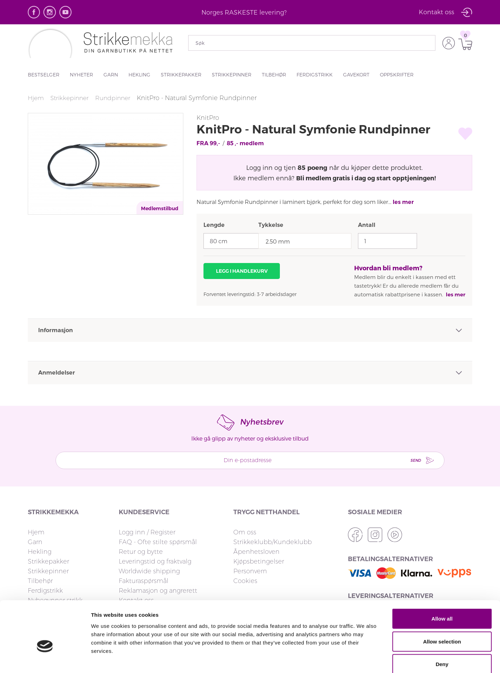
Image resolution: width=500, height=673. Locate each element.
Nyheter (81, 74)
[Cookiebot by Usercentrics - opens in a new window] (45, 659)
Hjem (36, 98)
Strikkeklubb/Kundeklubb (272, 542)
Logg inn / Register (147, 532)
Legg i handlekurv (242, 271)
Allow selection (442, 605)
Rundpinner (117, 98)
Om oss (244, 532)
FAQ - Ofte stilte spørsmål (158, 542)
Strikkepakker (181, 74)
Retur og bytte (141, 552)
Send (411, 460)
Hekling (139, 74)
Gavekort (356, 74)
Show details (364, 659)
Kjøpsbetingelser (258, 561)
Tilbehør (274, 74)
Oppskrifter (397, 74)
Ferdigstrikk (315, 74)
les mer (403, 202)
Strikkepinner (231, 74)
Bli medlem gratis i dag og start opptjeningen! (365, 177)
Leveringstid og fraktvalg (155, 561)
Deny (442, 627)
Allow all (442, 582)
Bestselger (43, 74)
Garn (110, 74)
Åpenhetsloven (256, 552)
